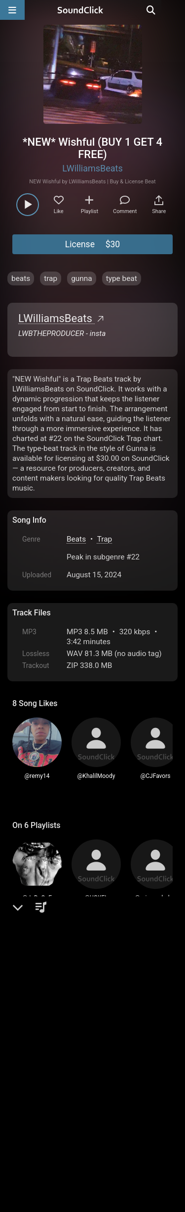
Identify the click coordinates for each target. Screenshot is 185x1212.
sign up (51, 990)
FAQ (54, 1099)
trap (50, 278)
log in (87, 990)
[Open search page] (175, 10)
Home (27, 1099)
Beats (76, 539)
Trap (104, 539)
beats (20, 278)
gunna (81, 278)
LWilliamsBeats (92, 168)
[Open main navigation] (12, 10)
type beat (121, 278)
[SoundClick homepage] (93, 9)
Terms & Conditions (103, 1099)
